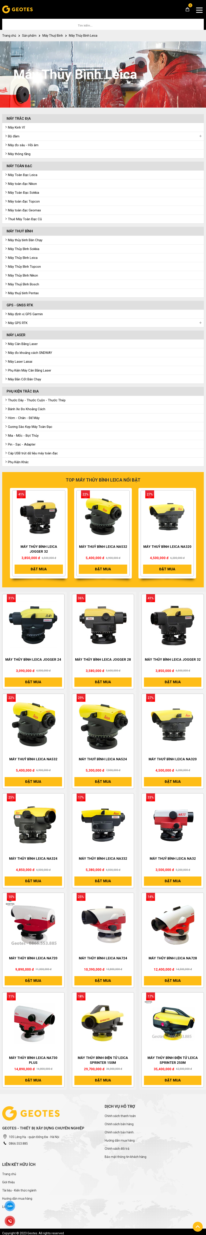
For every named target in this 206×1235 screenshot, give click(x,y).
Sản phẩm (29, 35)
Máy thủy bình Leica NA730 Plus (33, 1060)
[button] (4, 535)
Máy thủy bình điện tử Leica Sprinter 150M (103, 1060)
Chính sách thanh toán (120, 1116)
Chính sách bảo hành (119, 1132)
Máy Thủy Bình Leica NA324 (33, 859)
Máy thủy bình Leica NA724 (103, 958)
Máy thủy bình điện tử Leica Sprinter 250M (172, 1060)
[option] (39, 535)
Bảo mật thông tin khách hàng (125, 1157)
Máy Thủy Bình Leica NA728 (173, 958)
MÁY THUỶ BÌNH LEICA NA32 (173, 859)
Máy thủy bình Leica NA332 (103, 859)
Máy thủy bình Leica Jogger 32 (39, 549)
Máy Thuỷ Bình (52, 35)
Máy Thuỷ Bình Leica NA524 (103, 759)
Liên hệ (7, 1206)
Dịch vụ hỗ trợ (120, 1106)
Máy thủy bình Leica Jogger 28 (103, 660)
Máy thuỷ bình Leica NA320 (167, 547)
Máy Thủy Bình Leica (83, 35)
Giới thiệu (8, 1182)
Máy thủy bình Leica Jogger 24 (33, 660)
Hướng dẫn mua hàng (120, 1140)
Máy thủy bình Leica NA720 (33, 958)
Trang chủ (9, 35)
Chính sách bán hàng (119, 1124)
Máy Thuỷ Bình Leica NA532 (103, 547)
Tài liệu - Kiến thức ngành (19, 1190)
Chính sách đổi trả (117, 1148)
